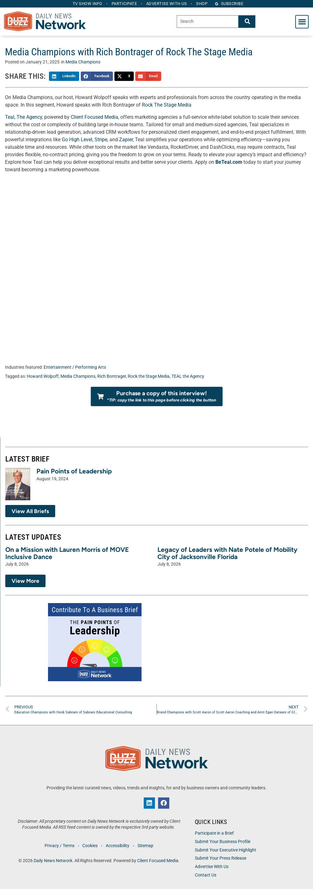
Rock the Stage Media (149, 376)
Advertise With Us (212, 866)
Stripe (100, 139)
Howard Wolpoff (43, 376)
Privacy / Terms (59, 845)
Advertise (167, 3)
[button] (302, 21)
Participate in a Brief (214, 833)
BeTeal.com (228, 162)
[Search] (246, 21)
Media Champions (82, 62)
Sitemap (146, 845)
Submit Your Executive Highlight (225, 850)
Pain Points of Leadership (74, 471)
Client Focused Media (94, 117)
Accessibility (118, 845)
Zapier (126, 139)
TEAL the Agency (187, 376)
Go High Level (77, 139)
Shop (203, 3)
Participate (124, 3)
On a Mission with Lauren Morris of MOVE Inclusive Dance (67, 553)
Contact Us (205, 875)
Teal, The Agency (23, 117)
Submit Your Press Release (220, 858)
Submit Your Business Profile (222, 841)
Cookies (90, 845)
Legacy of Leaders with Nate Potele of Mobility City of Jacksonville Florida (227, 553)
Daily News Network (53, 860)
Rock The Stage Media (166, 105)
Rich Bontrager (111, 376)
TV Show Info (86, 3)
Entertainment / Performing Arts (75, 367)
